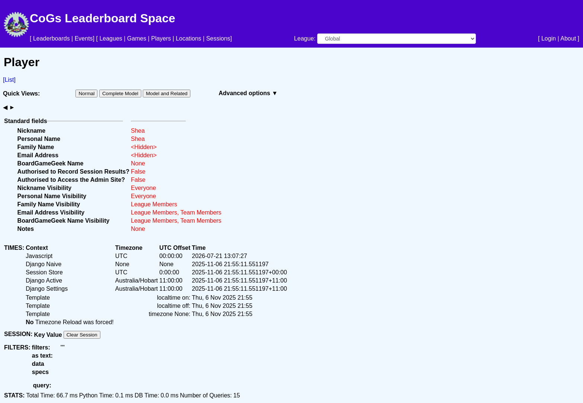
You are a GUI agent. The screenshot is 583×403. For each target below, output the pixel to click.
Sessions (218, 38)
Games (136, 38)
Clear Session (82, 335)
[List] (9, 80)
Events (84, 38)
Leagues (110, 38)
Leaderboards (51, 38)
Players (161, 38)
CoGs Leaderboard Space (102, 18)
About (568, 38)
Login (548, 38)
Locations (189, 38)
